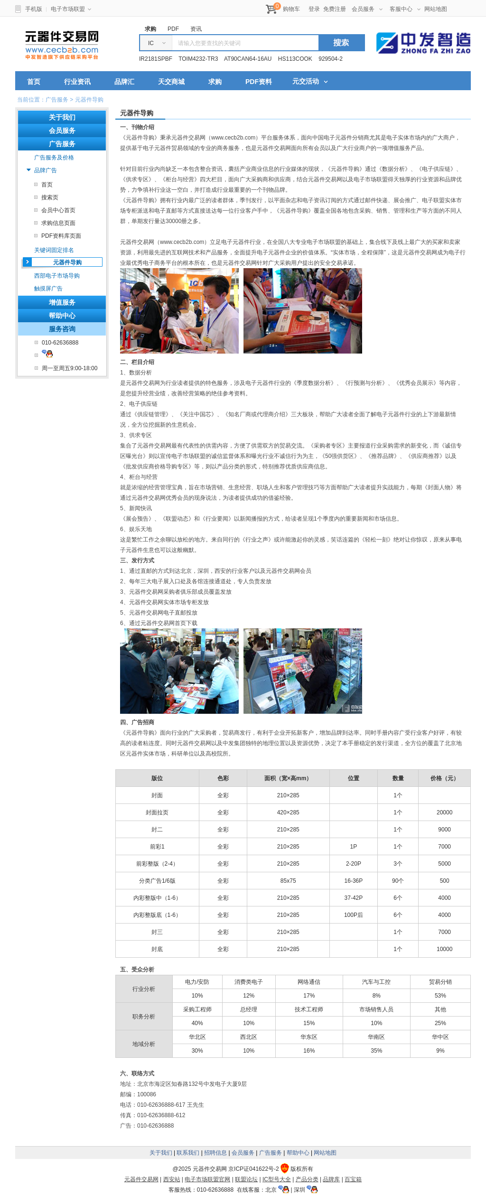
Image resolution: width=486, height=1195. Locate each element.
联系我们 (188, 1152)
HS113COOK (295, 59)
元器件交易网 (61, 45)
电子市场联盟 (71, 9)
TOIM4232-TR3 (198, 59)
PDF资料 (258, 81)
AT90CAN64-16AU (248, 59)
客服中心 (405, 9)
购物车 (291, 9)
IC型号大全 (276, 1179)
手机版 (33, 9)
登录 (314, 9)
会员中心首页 (58, 210)
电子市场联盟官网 (207, 1179)
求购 (215, 81)
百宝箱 (353, 1179)
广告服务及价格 (54, 157)
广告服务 (270, 1152)
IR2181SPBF (155, 59)
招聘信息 (215, 1152)
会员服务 (367, 9)
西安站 (171, 1179)
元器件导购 (67, 262)
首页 (33, 81)
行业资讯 (77, 81)
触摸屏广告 (48, 288)
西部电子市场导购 (57, 275)
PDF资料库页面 (61, 236)
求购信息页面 (58, 223)
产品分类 (307, 1179)
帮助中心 (62, 315)
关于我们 (161, 1152)
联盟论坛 (246, 1179)
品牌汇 (124, 81)
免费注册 (334, 9)
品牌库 (331, 1179)
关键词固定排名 (54, 250)
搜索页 (49, 197)
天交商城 (171, 81)
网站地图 (435, 9)
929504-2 (330, 59)
